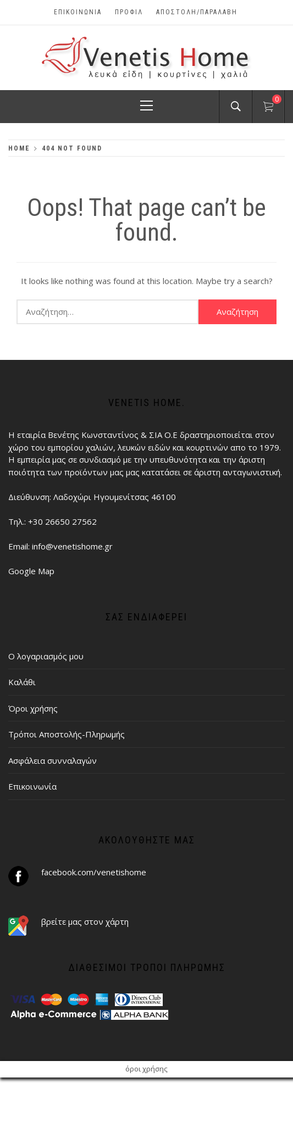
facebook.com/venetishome (93, 872)
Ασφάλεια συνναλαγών (52, 760)
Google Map (31, 570)
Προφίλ (129, 12)
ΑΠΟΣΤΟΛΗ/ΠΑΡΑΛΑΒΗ (196, 12)
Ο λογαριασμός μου (46, 656)
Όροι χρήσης (33, 708)
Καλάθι (22, 681)
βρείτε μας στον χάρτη (85, 921)
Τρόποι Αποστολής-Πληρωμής (66, 734)
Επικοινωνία (78, 12)
